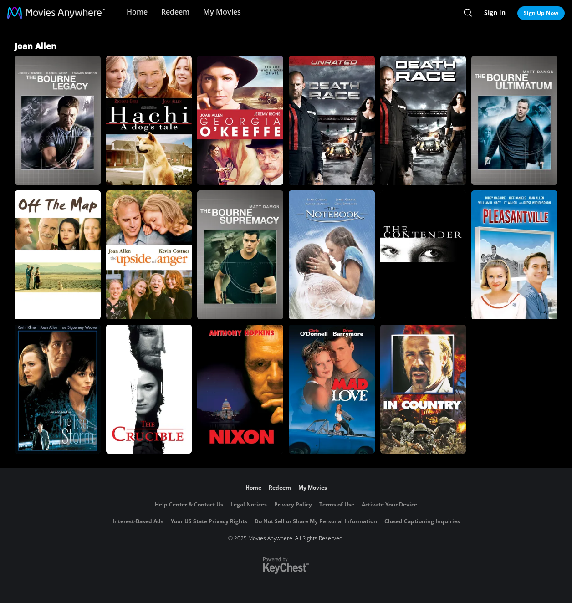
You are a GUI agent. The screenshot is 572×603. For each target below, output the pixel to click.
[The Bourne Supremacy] (240, 254)
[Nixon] (240, 389)
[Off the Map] (58, 254)
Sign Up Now (541, 13)
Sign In (495, 12)
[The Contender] (423, 254)
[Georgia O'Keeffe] (240, 120)
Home (137, 12)
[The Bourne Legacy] (58, 120)
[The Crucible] (149, 389)
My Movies (222, 12)
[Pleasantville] (514, 254)
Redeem (175, 12)
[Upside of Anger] (149, 254)
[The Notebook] (332, 254)
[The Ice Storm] (58, 389)
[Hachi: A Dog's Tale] (149, 120)
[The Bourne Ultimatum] (514, 120)
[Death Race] (423, 120)
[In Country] (423, 389)
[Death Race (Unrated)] (332, 120)
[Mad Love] (332, 389)
